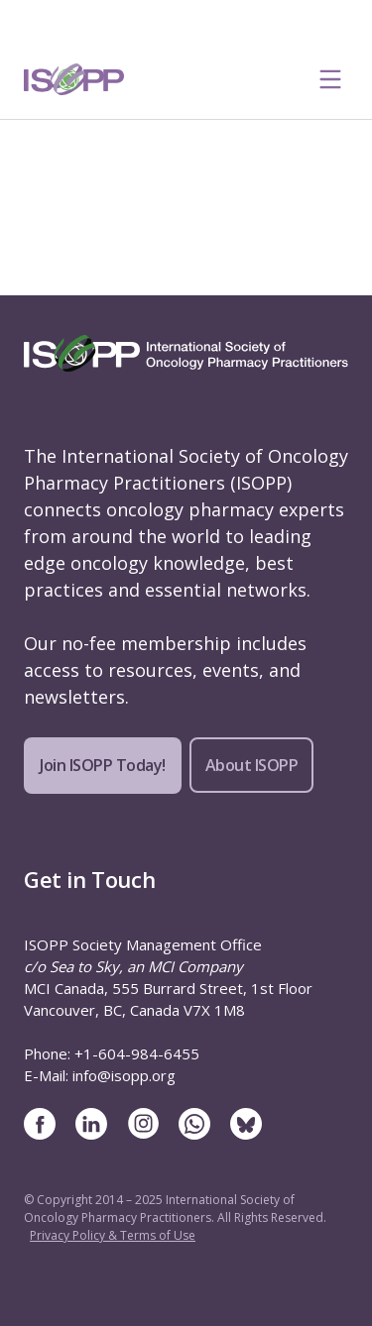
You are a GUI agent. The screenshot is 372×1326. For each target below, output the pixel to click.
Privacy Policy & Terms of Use (112, 1235)
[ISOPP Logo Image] (74, 79)
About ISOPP (252, 765)
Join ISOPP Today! (103, 765)
